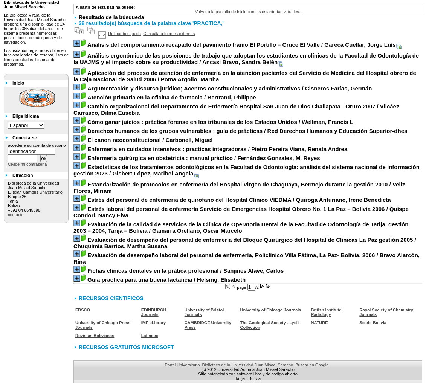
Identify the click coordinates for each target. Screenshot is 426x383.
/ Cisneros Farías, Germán (229, 88)
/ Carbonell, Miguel (150, 140)
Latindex (149, 335)
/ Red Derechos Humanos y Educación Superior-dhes (247, 131)
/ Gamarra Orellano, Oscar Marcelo (240, 227)
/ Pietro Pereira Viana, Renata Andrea (217, 149)
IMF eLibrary (153, 322)
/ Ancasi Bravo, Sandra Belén (246, 58)
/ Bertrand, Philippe (171, 97)
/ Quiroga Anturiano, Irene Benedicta (239, 200)
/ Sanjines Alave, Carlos (185, 270)
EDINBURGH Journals (153, 312)
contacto (16, 214)
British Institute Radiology (326, 312)
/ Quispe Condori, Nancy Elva (241, 212)
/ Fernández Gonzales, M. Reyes (203, 158)
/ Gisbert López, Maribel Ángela (246, 170)
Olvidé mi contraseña (27, 164)
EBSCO (82, 310)
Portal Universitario (182, 365)
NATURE (319, 322)
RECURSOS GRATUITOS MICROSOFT (126, 347)
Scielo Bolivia (372, 322)
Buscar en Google (311, 365)
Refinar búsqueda (124, 33)
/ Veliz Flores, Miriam (239, 187)
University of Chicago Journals (270, 310)
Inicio (18, 83)
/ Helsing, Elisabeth (166, 279)
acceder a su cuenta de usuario (37, 145)
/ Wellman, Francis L (220, 122)
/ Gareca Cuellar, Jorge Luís (241, 44)
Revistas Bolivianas (94, 335)
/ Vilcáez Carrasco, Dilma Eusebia (236, 109)
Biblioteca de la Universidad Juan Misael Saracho (247, 365)
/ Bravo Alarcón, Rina (246, 258)
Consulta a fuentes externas (169, 33)
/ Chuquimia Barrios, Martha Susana (244, 243)
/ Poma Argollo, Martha (244, 76)
